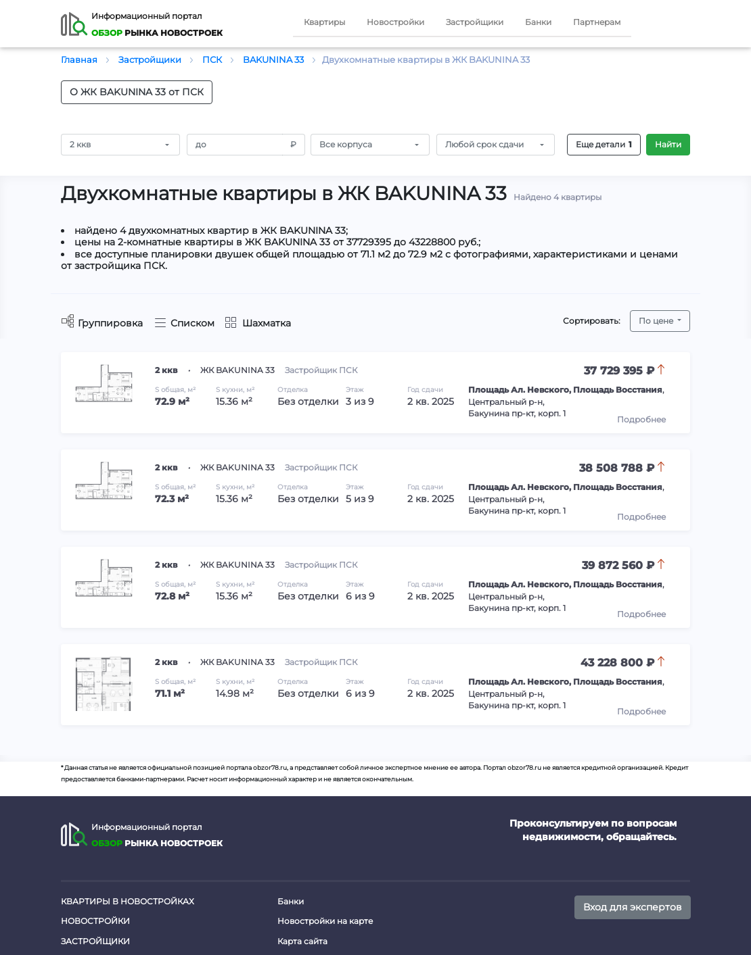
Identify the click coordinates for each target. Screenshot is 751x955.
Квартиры (324, 22)
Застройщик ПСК (321, 370)
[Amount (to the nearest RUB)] (235, 144)
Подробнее (641, 419)
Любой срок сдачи (484, 144)
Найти (668, 144)
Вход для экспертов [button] (632, 907)
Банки (538, 22)
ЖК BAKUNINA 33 (237, 370)
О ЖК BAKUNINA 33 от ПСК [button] (137, 92)
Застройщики (474, 22)
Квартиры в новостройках (127, 901)
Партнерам (596, 22)
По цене (657, 321)
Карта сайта (302, 941)
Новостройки (395, 22)
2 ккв (80, 144)
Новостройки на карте (325, 921)
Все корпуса (345, 144)
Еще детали (604, 145)
